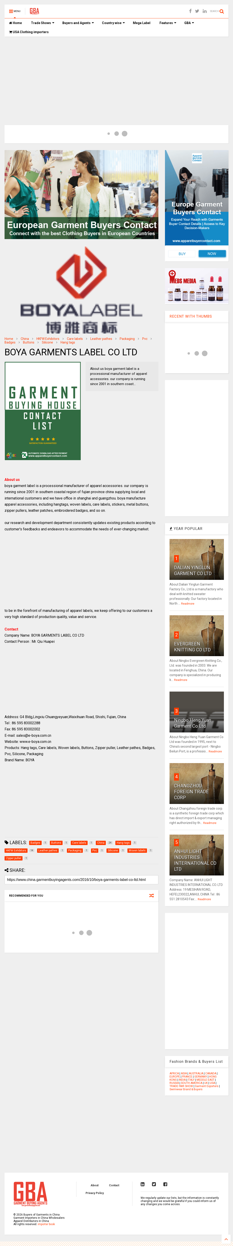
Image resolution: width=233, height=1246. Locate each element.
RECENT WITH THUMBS (191, 316)
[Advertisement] (116, 75)
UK (206, 1083)
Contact (114, 1185)
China (25, 339)
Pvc (144, 339)
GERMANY (200, 1076)
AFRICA (174, 1073)
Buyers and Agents (78, 23)
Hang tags (68, 342)
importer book (46, 1224)
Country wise (113, 23)
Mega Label (141, 23)
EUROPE (175, 1076)
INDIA (182, 1079)
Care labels (75, 339)
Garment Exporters (206, 1086)
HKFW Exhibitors (47, 339)
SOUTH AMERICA (191, 1083)
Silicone (47, 342)
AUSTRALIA (196, 1073)
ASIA (184, 1073)
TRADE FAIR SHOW (181, 1086)
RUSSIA (174, 1083)
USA (212, 1083)
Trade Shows (42, 23)
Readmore (187, 603)
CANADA (210, 1073)
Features (168, 23)
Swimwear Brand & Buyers (186, 1089)
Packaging (127, 339)
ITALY (191, 1079)
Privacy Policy (95, 1193)
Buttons (28, 342)
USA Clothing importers (29, 32)
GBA (189, 23)
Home (15, 23)
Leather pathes (101, 339)
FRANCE (187, 1076)
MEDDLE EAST (205, 1079)
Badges (10, 342)
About (95, 1185)
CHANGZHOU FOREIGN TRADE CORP (191, 791)
